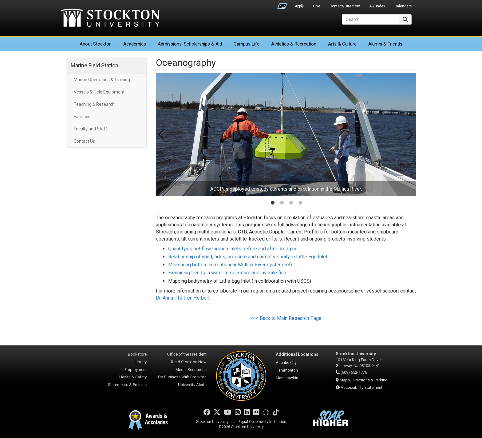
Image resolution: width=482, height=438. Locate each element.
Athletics (293, 44)
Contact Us (84, 141)
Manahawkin (287, 378)
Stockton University (110, 18)
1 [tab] (272, 203)
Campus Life (246, 44)
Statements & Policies (127, 384)
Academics (134, 44)
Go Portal (282, 4)
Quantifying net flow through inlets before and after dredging (233, 249)
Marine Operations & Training (102, 79)
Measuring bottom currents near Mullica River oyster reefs (231, 265)
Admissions (190, 44)
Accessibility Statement (361, 387)
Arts (342, 44)
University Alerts (192, 384)
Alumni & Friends (385, 44)
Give (316, 6)
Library (141, 362)
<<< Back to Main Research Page (286, 318)
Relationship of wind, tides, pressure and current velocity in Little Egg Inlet (247, 257)
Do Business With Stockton (182, 377)
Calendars (403, 6)
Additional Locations (297, 354)
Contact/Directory (345, 6)
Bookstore (137, 354)
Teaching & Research (94, 104)
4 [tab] (300, 203)
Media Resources (191, 369)
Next (409, 134)
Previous (162, 134)
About (96, 44)
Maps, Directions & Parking (364, 380)
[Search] (370, 19)
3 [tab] (291, 203)
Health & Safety (133, 377)
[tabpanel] (286, 134)
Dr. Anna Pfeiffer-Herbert (183, 298)
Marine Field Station (94, 65)
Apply (299, 6)
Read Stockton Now (189, 362)
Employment (135, 369)
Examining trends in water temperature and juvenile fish (227, 273)
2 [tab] (282, 203)
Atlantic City (286, 362)
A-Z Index (377, 6)
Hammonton (287, 370)
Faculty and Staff (90, 128)
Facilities (82, 116)
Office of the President (187, 354)
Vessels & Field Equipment (99, 92)
